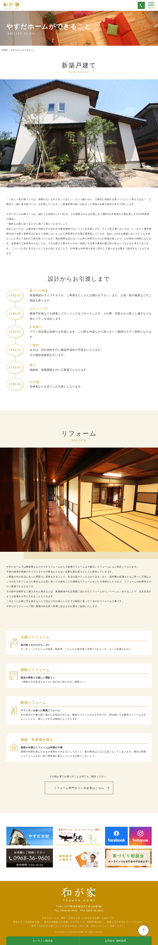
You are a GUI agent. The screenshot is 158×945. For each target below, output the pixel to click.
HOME (5, 50)
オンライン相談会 (43, 940)
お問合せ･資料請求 (115, 940)
